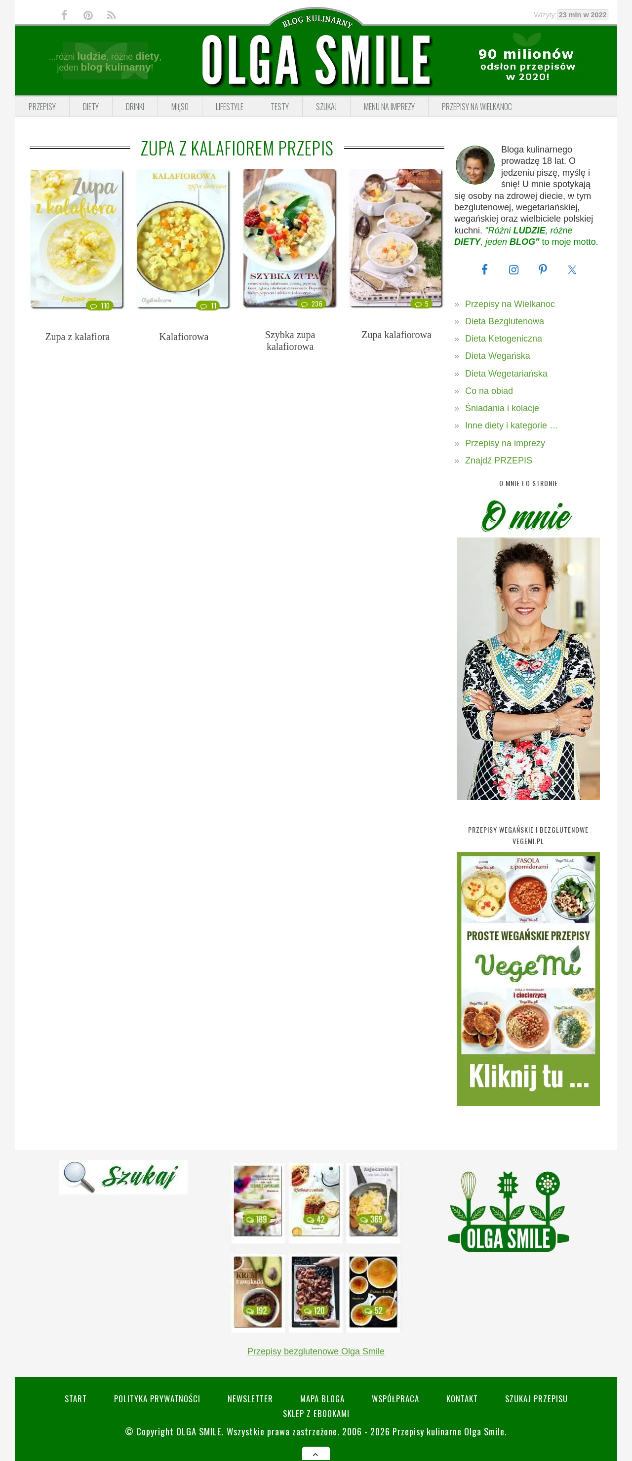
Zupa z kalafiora (77, 336)
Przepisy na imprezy (505, 443)
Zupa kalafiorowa (396, 334)
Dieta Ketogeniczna (503, 339)
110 (99, 305)
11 (207, 305)
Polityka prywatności (157, 1398)
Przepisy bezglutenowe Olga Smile (316, 1351)
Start (76, 1398)
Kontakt (462, 1398)
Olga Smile (199, 1431)
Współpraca (395, 1398)
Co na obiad (489, 391)
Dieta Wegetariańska (506, 374)
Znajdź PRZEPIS (498, 460)
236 (311, 303)
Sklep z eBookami (316, 1413)
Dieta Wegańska (497, 356)
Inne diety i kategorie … (511, 425)
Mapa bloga (322, 1398)
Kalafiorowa (183, 336)
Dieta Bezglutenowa (504, 321)
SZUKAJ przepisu (536, 1398)
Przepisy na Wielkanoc (510, 304)
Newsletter (250, 1398)
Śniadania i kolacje (502, 408)
